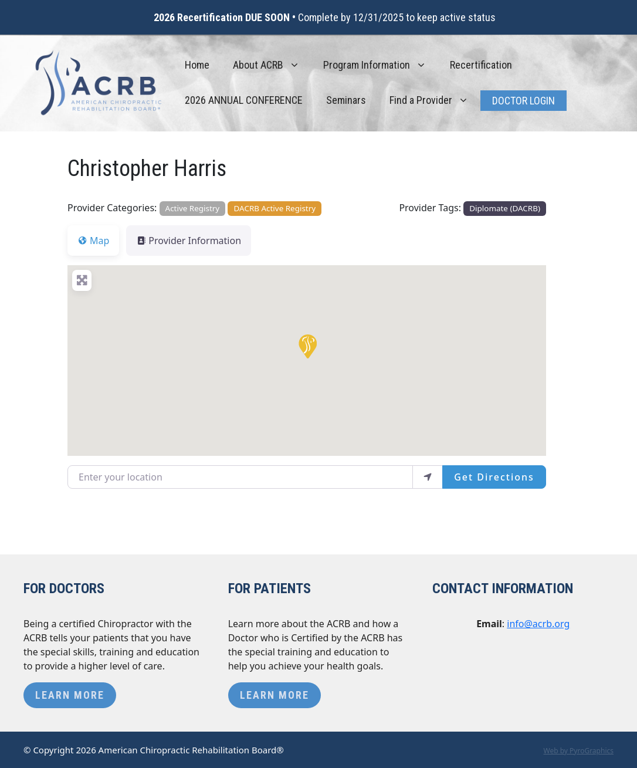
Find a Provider (434, 100)
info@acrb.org (538, 623)
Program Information (380, 65)
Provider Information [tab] (188, 240)
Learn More (69, 695)
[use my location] (427, 477)
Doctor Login (523, 100)
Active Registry (192, 208)
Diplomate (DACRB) (504, 208)
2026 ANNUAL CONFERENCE (244, 100)
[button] (306, 345)
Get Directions (494, 477)
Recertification (481, 65)
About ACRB (272, 65)
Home (197, 65)
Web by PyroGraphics (578, 751)
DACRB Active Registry (275, 208)
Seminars (346, 100)
